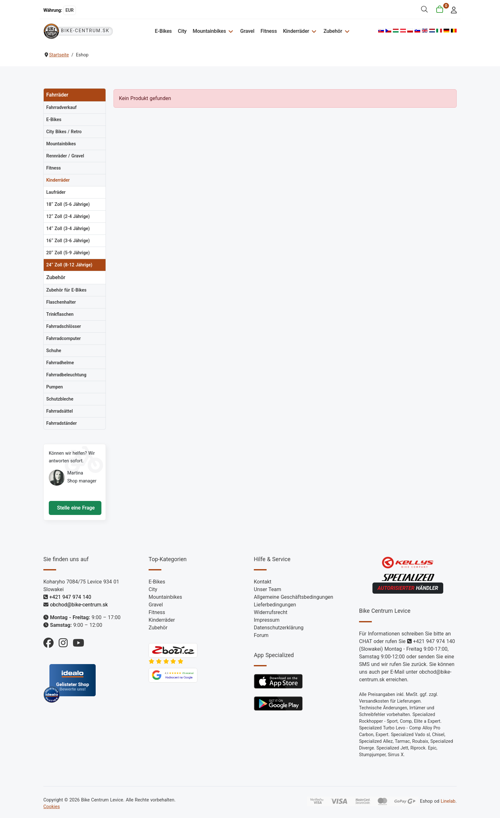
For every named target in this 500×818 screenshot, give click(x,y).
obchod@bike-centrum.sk (79, 605)
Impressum (267, 620)
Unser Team (267, 589)
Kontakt (262, 582)
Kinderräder (296, 31)
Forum (261, 635)
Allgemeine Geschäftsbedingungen (293, 597)
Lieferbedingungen (275, 605)
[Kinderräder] (313, 31)
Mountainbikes (209, 31)
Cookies (51, 806)
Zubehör (332, 31)
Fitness (269, 31)
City (182, 31)
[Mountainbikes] (230, 31)
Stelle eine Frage (75, 508)
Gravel (247, 31)
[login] (452, 9)
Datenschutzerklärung (279, 628)
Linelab (448, 801)
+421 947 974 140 (70, 597)
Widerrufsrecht (270, 612)
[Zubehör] (346, 31)
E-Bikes (163, 31)
